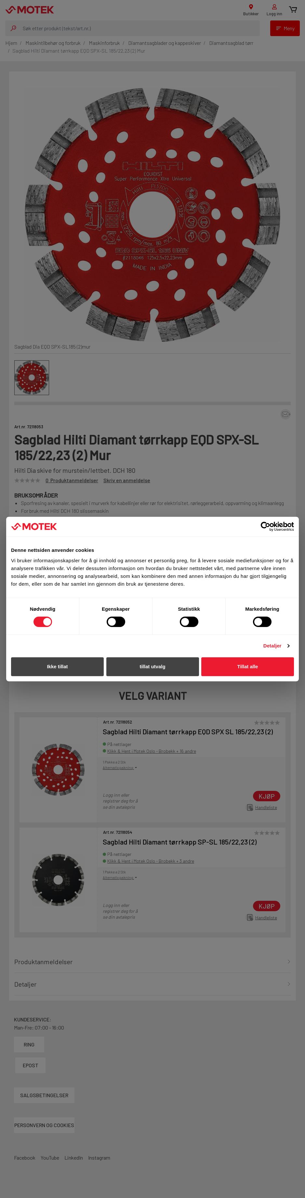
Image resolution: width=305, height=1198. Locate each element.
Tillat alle (247, 666)
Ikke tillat (57, 666)
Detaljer (272, 645)
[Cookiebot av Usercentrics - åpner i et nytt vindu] (265, 526)
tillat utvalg (152, 666)
